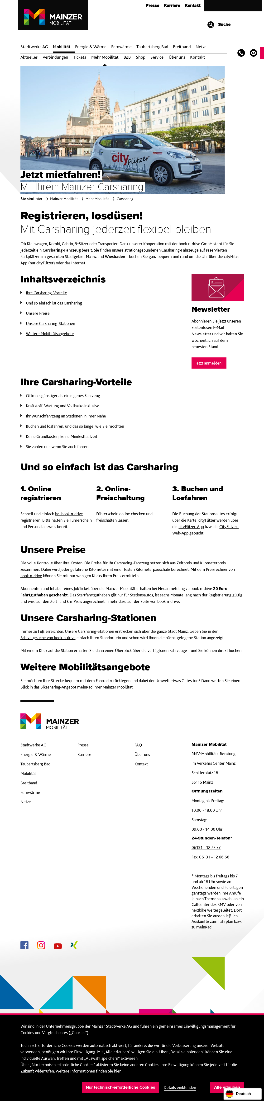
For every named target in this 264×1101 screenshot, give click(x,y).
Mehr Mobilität (105, 57)
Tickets (79, 57)
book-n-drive (168, 601)
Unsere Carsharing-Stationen (50, 323)
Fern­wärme (121, 46)
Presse (152, 6)
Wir (23, 1026)
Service (156, 57)
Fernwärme (30, 792)
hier (117, 1070)
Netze (201, 46)
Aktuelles (29, 57)
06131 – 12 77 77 (206, 847)
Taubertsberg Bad (152, 46)
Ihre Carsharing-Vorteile (46, 292)
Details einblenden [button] (180, 1087)
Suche (218, 24)
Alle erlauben (227, 1087)
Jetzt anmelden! (209, 363)
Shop (140, 57)
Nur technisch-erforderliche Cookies (120, 1087)
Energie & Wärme (90, 46)
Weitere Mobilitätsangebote (50, 333)
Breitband (28, 782)
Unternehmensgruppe (65, 1026)
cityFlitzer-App (191, 526)
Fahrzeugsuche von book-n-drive (48, 637)
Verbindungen (55, 57)
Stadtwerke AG (34, 46)
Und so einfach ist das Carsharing (54, 302)
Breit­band (182, 46)
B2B (127, 57)
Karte (192, 520)
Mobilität (61, 46)
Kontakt (192, 6)
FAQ (138, 744)
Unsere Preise (38, 313)
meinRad (84, 686)
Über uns (177, 57)
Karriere (172, 6)
